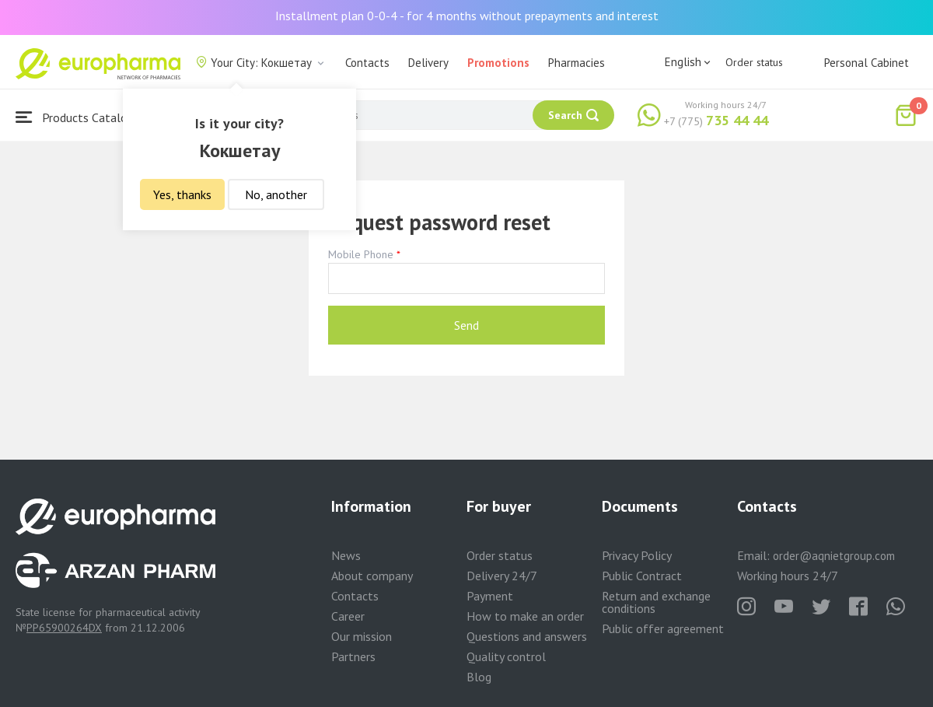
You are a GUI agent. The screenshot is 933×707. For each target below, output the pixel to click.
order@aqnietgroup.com (834, 555)
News (346, 555)
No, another (276, 194)
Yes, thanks (182, 194)
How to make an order (525, 616)
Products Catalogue (81, 117)
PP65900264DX (64, 628)
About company (372, 575)
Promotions (498, 62)
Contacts (367, 62)
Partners (353, 656)
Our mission (361, 636)
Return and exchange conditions (656, 602)
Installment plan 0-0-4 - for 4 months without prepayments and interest (467, 15)
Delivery (428, 62)
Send (466, 325)
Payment (489, 596)
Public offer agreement (663, 628)
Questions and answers (526, 636)
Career (348, 616)
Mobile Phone (360, 254)
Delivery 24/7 (501, 575)
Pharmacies (576, 62)
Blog (478, 676)
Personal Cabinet (866, 62)
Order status (754, 62)
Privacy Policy (637, 555)
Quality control (506, 656)
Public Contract (642, 575)
